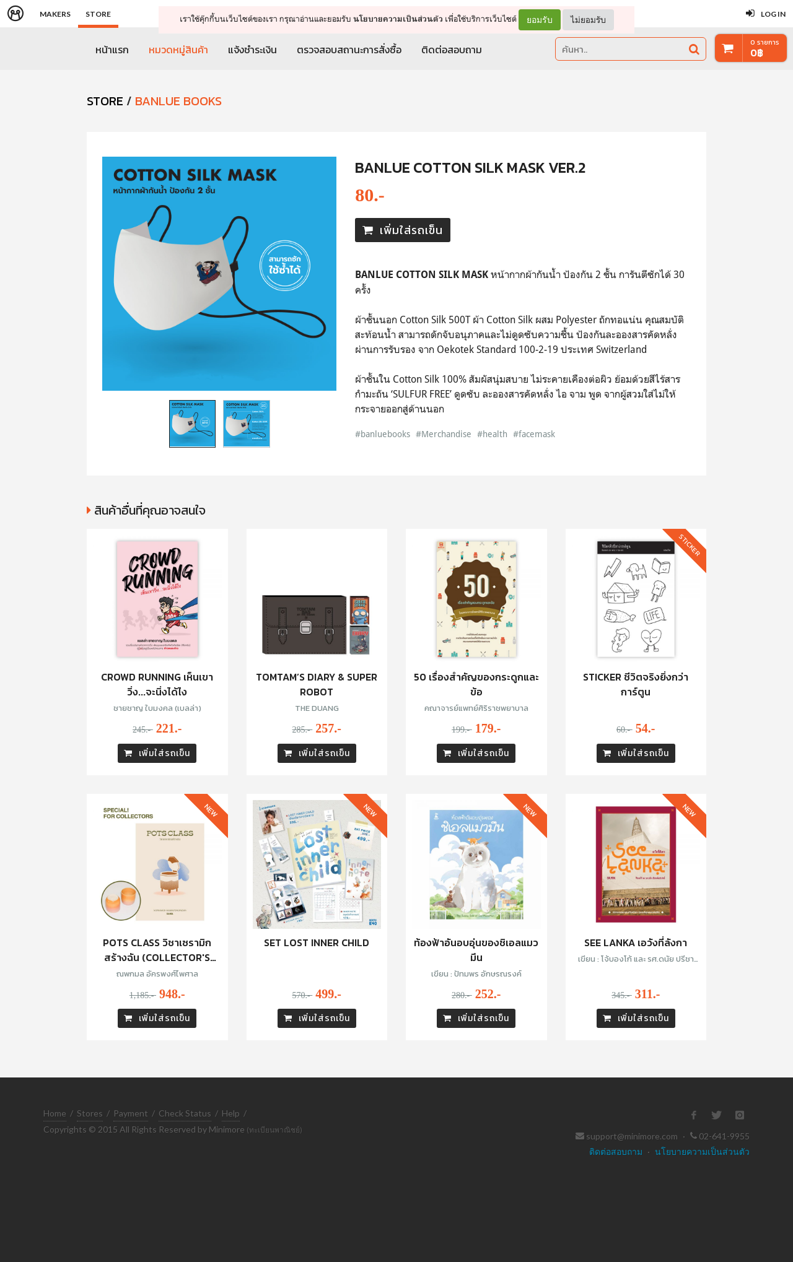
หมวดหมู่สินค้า (178, 49)
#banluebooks (382, 434)
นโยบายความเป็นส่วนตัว (398, 19)
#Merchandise (443, 434)
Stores (90, 1113)
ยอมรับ (540, 20)
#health (492, 434)
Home (54, 1113)
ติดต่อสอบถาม (451, 49)
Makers (55, 14)
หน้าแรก (112, 49)
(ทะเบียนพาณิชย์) (274, 1129)
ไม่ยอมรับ (588, 19)
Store (98, 14)
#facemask (534, 434)
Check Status (185, 1113)
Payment (130, 1113)
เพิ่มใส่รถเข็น (402, 230)
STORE (105, 101)
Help (231, 1113)
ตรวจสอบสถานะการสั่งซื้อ (349, 49)
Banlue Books (178, 101)
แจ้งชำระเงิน (252, 49)
